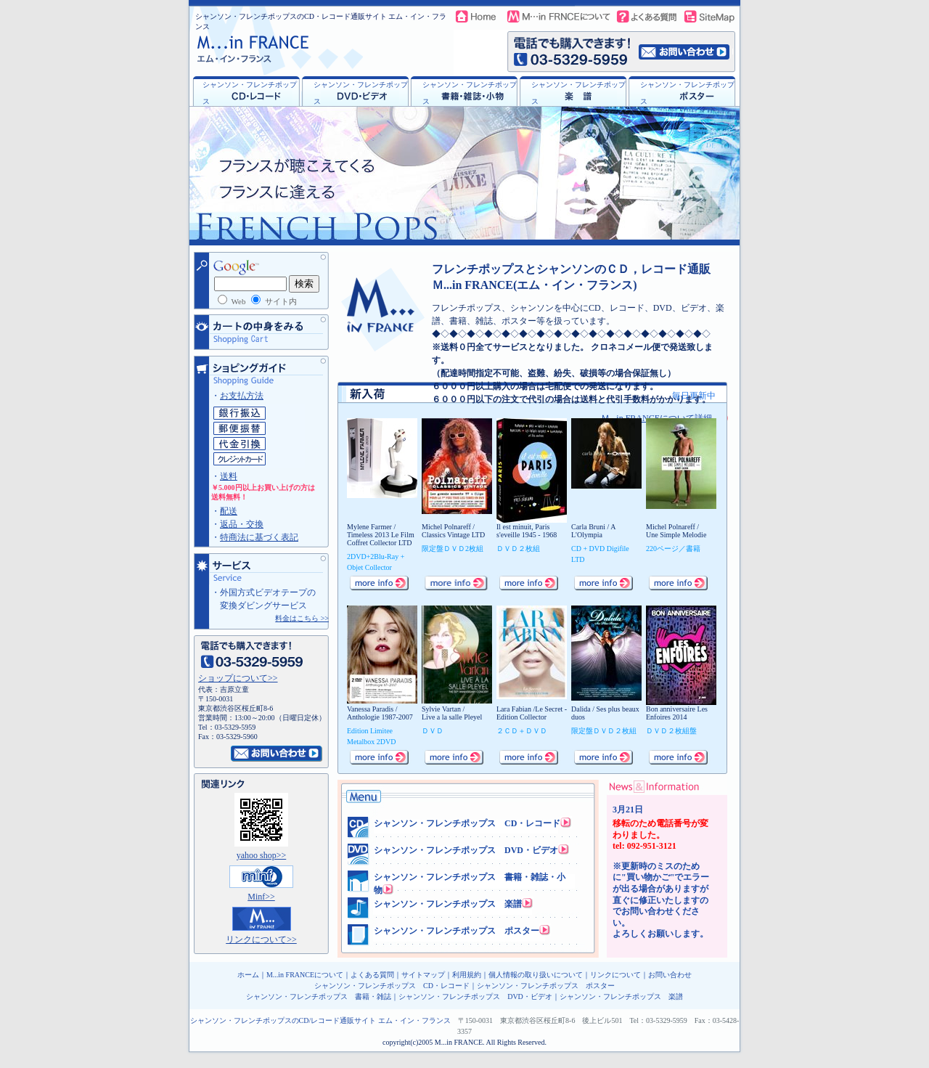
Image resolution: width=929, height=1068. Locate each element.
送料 (228, 476)
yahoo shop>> (262, 855)
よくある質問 (372, 975)
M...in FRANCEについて (304, 975)
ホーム (248, 975)
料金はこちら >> (302, 618)
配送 (228, 511)
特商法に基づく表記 (259, 537)
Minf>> (261, 897)
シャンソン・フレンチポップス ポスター (456, 931)
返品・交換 (241, 524)
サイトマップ (423, 975)
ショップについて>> (238, 678)
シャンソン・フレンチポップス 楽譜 (448, 904)
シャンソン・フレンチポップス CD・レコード (467, 823)
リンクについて (615, 975)
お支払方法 (241, 396)
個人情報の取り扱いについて (535, 975)
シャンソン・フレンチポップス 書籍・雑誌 (318, 996)
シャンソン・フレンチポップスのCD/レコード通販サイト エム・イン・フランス (320, 1020)
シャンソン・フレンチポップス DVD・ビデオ (466, 850)
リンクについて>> (261, 939)
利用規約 (466, 975)
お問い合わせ (670, 975)
